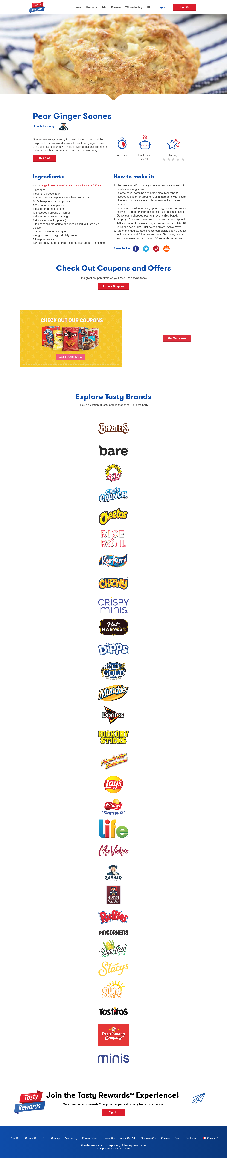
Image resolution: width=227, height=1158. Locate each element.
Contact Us (31, 1138)
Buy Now (44, 158)
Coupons (91, 7)
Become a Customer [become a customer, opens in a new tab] (184, 1138)
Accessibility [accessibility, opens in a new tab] (70, 1138)
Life (104, 7)
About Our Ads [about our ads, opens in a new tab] (127, 1138)
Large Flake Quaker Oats (56, 185)
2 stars (168, 160)
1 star (164, 160)
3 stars (173, 160)
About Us (15, 1138)
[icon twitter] (146, 248)
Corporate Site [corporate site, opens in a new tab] (147, 1138)
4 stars (178, 160)
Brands (77, 7)
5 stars (183, 160)
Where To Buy (133, 7)
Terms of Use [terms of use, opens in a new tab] (107, 1138)
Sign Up (184, 7)
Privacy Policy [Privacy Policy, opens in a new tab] (88, 1138)
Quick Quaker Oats (88, 185)
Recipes (116, 7)
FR (148, 7)
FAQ (44, 1138)
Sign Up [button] (113, 1112)
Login (161, 7)
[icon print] (166, 248)
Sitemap (55, 1138)
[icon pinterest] (156, 248)
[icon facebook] (136, 248)
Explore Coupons (113, 286)
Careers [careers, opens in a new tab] (164, 1138)
